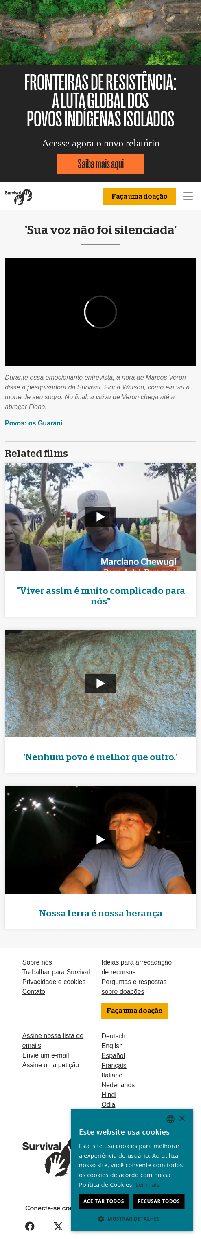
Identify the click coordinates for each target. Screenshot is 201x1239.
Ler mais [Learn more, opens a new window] (147, 1184)
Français (113, 1065)
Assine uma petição (50, 1065)
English (111, 1045)
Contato (33, 991)
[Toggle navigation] (188, 196)
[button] (132, 1219)
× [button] (182, 1119)
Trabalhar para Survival (56, 972)
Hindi (108, 1094)
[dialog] (132, 1170)
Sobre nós (37, 962)
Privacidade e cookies (54, 981)
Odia (108, 1104)
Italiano (111, 1075)
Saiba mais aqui (101, 163)
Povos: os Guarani (33, 423)
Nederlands (118, 1085)
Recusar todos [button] (159, 1201)
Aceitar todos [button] (103, 1201)
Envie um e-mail (45, 1055)
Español (113, 1055)
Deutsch (113, 1036)
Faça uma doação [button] (139, 196)
